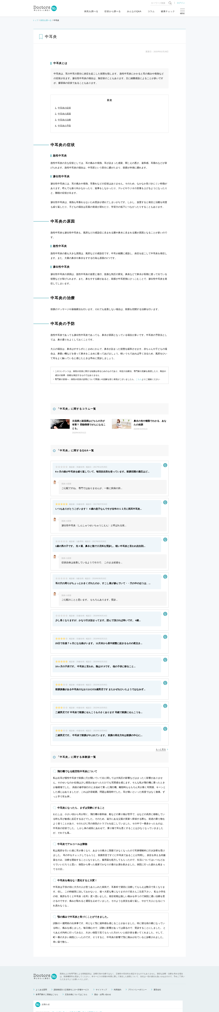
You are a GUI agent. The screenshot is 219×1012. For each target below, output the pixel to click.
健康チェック (168, 11)
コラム (151, 11)
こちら (139, 379)
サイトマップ (101, 953)
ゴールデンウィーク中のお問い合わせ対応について (77, 975)
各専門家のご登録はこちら (47, 957)
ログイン (181, 3)
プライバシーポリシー (137, 953)
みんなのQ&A (134, 11)
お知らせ (42, 967)
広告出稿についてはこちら (76, 957)
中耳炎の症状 (64, 108)
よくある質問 (41, 953)
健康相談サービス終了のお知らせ (68, 983)
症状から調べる (112, 11)
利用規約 (117, 953)
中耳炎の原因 (64, 113)
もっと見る (161, 689)
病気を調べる (91, 11)
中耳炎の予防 (64, 125)
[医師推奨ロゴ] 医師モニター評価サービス (71, 953)
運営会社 (157, 953)
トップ (35, 20)
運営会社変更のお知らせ (64, 990)
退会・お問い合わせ (102, 957)
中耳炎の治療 (64, 119)
